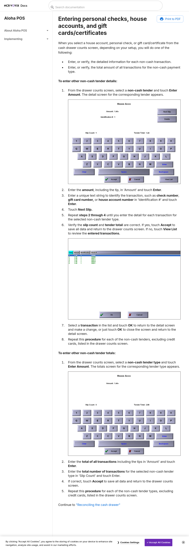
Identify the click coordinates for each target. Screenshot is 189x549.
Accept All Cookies (159, 542)
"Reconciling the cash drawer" (98, 505)
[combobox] (105, 7)
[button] (26, 30)
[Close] (183, 542)
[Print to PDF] (170, 18)
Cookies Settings (129, 542)
